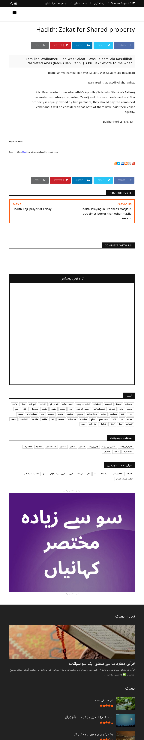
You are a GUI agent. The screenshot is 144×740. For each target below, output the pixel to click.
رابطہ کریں (99, 3)
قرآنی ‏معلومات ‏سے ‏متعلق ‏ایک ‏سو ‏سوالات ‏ (101, 664)
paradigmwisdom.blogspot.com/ (43, 152)
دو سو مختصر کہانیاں (56, 3)
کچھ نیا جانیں (120, 14)
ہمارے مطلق (80, 3)
